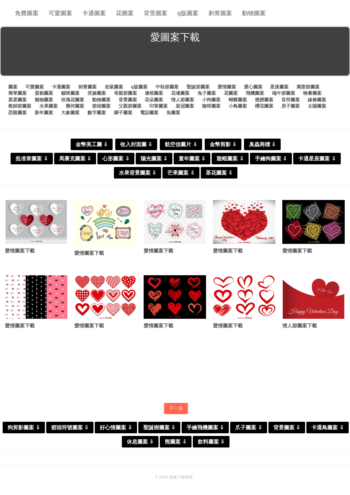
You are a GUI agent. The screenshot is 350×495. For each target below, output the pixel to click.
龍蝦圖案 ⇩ (230, 158)
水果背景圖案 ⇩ (137, 173)
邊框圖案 (154, 93)
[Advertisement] (175, 61)
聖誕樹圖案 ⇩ (159, 427)
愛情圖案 (227, 86)
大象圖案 (70, 112)
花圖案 (125, 13)
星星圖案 (17, 99)
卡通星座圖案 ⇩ (316, 158)
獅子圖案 (123, 112)
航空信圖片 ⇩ (181, 144)
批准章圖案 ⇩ (32, 158)
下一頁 (176, 408)
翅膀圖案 (264, 99)
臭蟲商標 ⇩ (262, 144)
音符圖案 (290, 99)
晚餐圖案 (312, 93)
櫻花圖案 (264, 106)
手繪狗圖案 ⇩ (271, 158)
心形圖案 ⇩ (115, 158)
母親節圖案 (125, 93)
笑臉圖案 (97, 93)
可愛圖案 (60, 13)
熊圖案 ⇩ (175, 442)
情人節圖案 (182, 99)
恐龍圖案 (17, 112)
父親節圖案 (130, 106)
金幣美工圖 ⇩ (92, 144)
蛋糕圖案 (44, 93)
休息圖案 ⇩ (140, 442)
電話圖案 (149, 112)
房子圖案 (290, 106)
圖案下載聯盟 (181, 477)
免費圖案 (27, 13)
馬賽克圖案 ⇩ (75, 158)
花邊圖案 (180, 93)
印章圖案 (158, 106)
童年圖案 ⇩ (192, 158)
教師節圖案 (19, 106)
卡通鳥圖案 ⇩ (327, 427)
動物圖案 (254, 13)
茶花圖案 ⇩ (219, 173)
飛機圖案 (255, 93)
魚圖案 (173, 112)
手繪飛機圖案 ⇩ (205, 427)
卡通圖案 (94, 13)
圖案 (13, 86)
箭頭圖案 (101, 106)
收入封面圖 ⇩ (136, 144)
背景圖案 (155, 13)
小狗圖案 (211, 99)
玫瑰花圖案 (72, 99)
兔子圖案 (206, 93)
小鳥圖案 (237, 106)
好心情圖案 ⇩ (116, 427)
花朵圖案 (154, 99)
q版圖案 (187, 13)
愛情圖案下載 (20, 250)
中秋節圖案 (167, 86)
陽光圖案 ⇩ (154, 158)
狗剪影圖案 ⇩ (24, 427)
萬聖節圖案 (308, 86)
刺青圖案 (220, 13)
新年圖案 (44, 112)
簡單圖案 (17, 93)
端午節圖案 (283, 93)
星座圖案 (279, 86)
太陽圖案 (317, 106)
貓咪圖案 (70, 93)
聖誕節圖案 (198, 86)
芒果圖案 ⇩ (180, 173)
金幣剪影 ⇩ (223, 144)
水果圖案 (48, 106)
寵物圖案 (44, 99)
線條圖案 (317, 99)
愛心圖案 (253, 86)
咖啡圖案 (211, 106)
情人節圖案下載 (299, 325)
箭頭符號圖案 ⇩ (69, 427)
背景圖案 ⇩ (286, 427)
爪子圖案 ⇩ (248, 427)
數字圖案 (97, 112)
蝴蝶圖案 (237, 99)
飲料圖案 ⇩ (211, 442)
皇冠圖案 (185, 106)
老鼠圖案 (114, 86)
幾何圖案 (75, 106)
